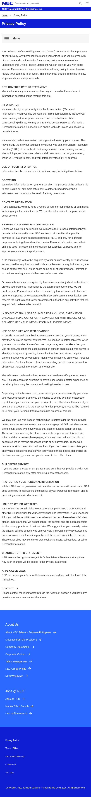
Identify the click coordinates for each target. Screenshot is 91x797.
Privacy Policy (12, 740)
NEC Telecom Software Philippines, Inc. (22, 9)
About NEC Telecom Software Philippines (28, 632)
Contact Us (10, 764)
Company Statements (17, 646)
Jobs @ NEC (12, 699)
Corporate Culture (15, 654)
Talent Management (16, 661)
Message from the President (21, 639)
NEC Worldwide (14, 676)
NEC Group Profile (15, 668)
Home (5, 15)
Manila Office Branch (17, 706)
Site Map (9, 772)
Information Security (15, 756)
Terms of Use (11, 748)
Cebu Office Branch (16, 713)
